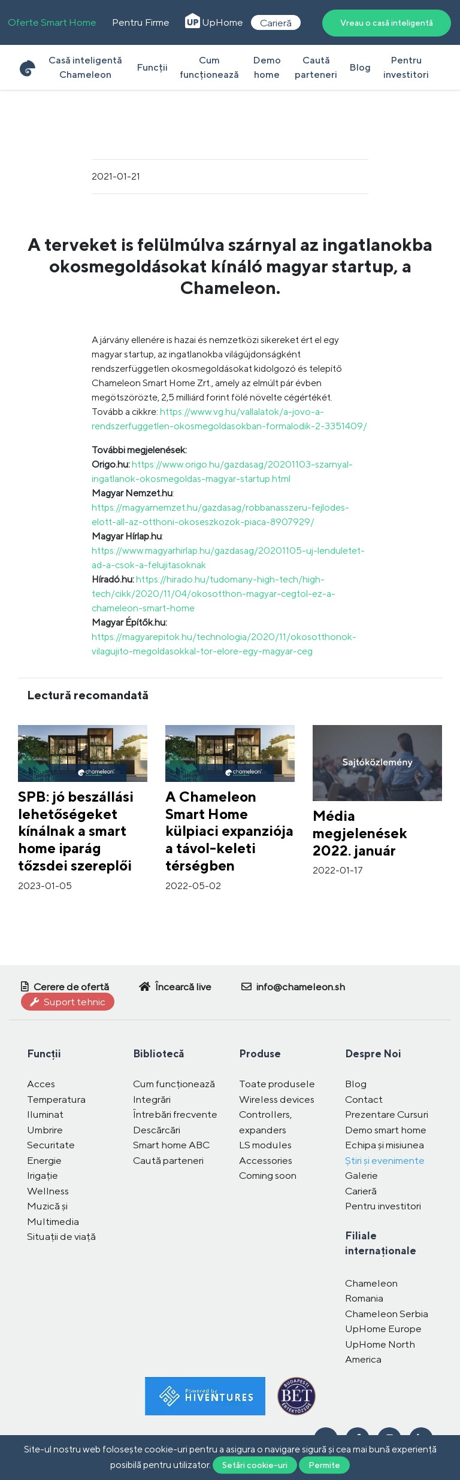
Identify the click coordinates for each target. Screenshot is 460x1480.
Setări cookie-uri (255, 1464)
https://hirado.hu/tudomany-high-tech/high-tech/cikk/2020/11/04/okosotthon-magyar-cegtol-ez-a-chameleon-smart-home (213, 594)
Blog (360, 67)
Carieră (276, 22)
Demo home (267, 67)
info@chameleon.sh (293, 987)
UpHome (214, 22)
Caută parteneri (316, 67)
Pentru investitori (406, 67)
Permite (324, 1464)
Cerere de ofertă (65, 987)
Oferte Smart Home (52, 22)
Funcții (152, 67)
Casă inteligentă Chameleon (85, 67)
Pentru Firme (141, 22)
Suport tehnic (67, 1002)
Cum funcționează (209, 67)
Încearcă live (175, 987)
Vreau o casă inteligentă (386, 23)
